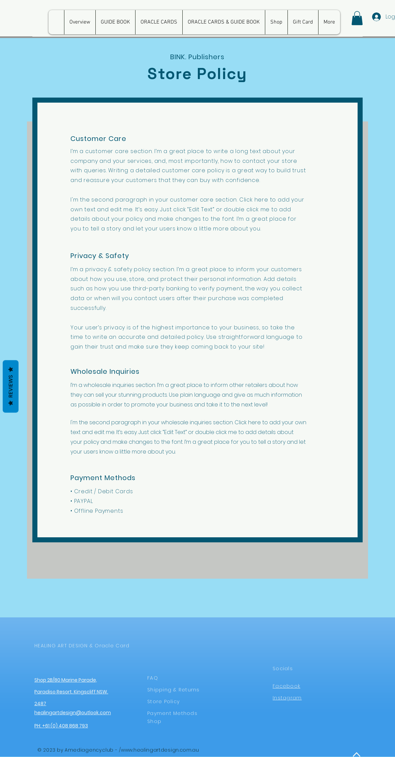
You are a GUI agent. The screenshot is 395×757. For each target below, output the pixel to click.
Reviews (10, 386)
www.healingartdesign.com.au (160, 750)
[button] (357, 18)
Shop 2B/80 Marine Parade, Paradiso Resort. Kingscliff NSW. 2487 (71, 692)
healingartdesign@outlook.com (72, 712)
